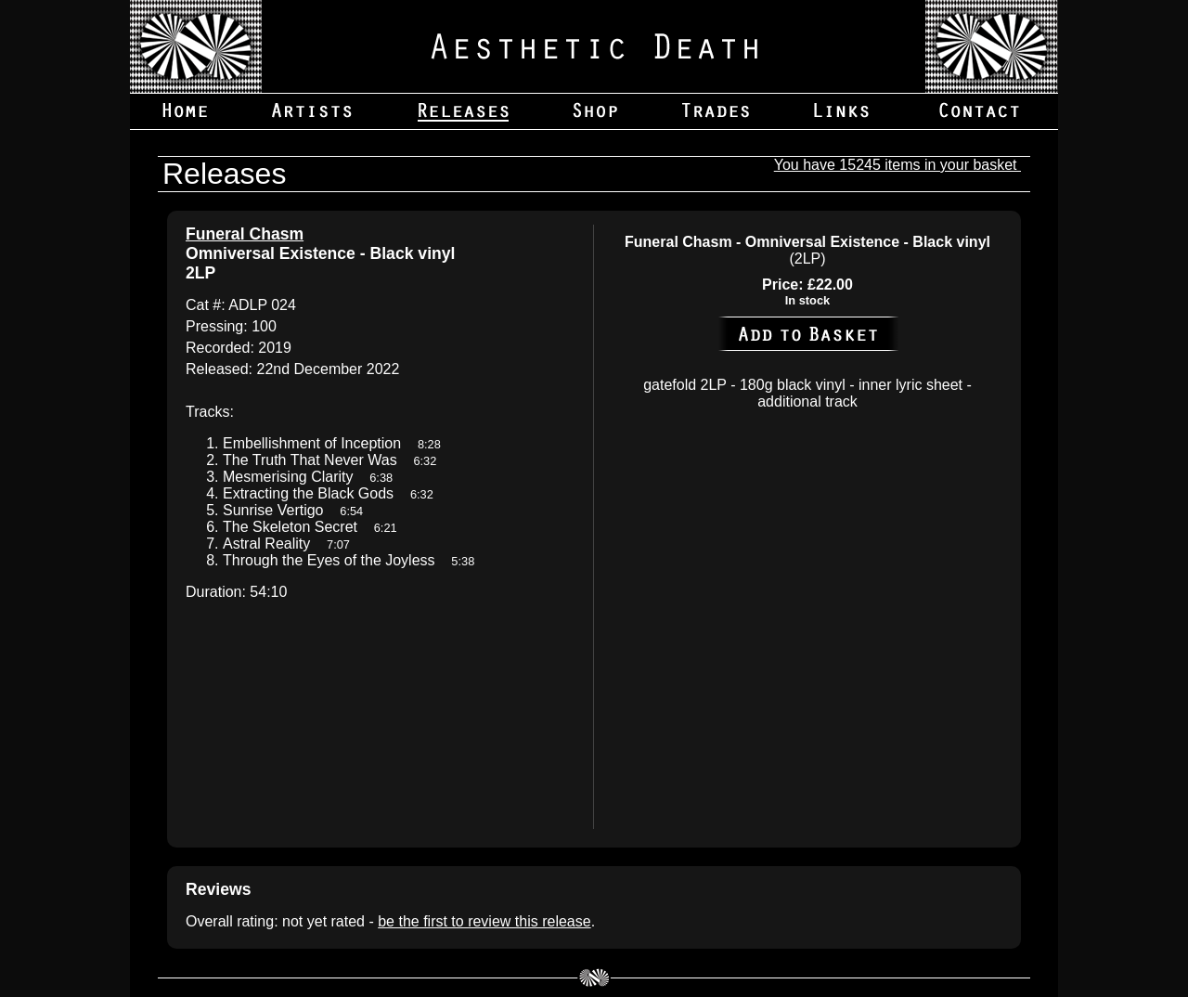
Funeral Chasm (244, 234)
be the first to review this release (484, 921)
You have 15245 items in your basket (897, 165)
